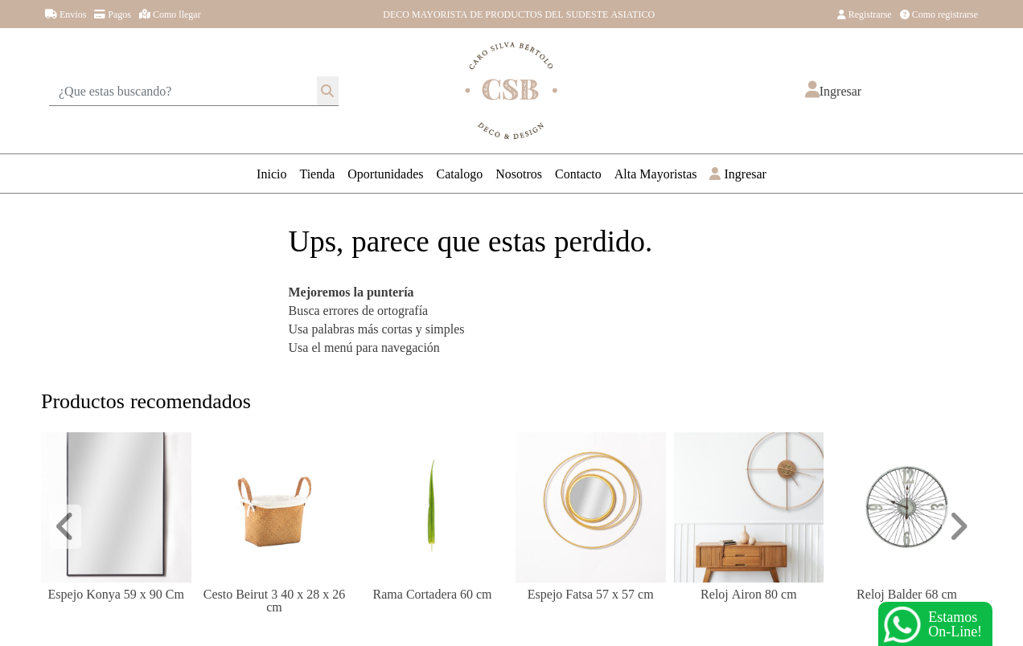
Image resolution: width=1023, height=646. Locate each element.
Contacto (578, 173)
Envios (65, 13)
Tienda (317, 173)
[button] (833, 90)
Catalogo (460, 173)
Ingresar (737, 173)
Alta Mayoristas (655, 173)
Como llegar (170, 13)
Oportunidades (385, 173)
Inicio (271, 173)
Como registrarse (939, 13)
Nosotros (518, 173)
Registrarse (864, 13)
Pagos (112, 13)
